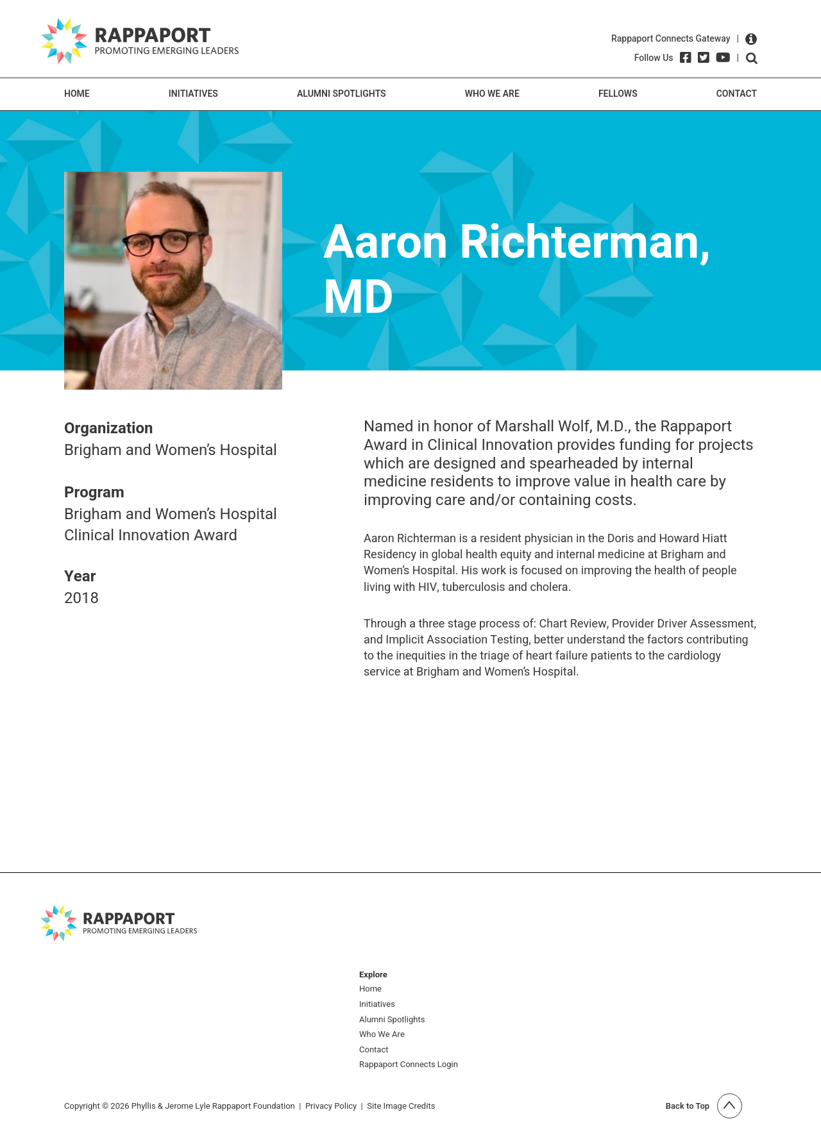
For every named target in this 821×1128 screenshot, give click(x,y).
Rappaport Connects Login (408, 1064)
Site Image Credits (401, 1106)
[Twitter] (703, 57)
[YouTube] (723, 57)
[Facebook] (685, 57)
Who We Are (492, 94)
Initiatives (193, 94)
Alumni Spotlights (341, 94)
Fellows (618, 94)
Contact (736, 94)
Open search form (751, 58)
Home (77, 94)
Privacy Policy (331, 1106)
